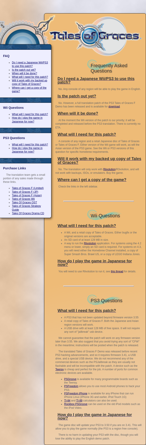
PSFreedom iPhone (75, 393)
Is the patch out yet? (24, 69)
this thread (117, 271)
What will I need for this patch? (30, 76)
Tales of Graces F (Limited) (28, 188)
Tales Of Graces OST (24, 202)
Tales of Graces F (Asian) (27, 195)
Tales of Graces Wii (23, 199)
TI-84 (67, 400)
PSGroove (70, 379)
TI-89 (79, 400)
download (114, 106)
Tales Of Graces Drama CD (28, 213)
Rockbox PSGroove (75, 404)
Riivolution (109, 169)
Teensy (59, 369)
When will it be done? (24, 73)
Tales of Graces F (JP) (25, 191)
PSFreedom (71, 386)
